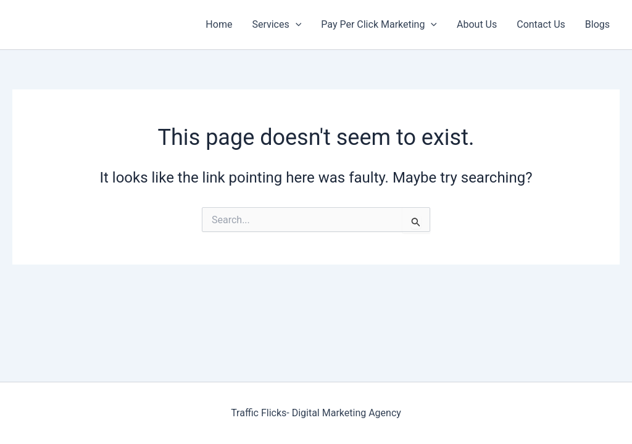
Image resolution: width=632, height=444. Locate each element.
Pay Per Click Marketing (379, 24)
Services (276, 24)
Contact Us (541, 24)
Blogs (597, 24)
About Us (477, 24)
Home (219, 24)
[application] (295, 24)
